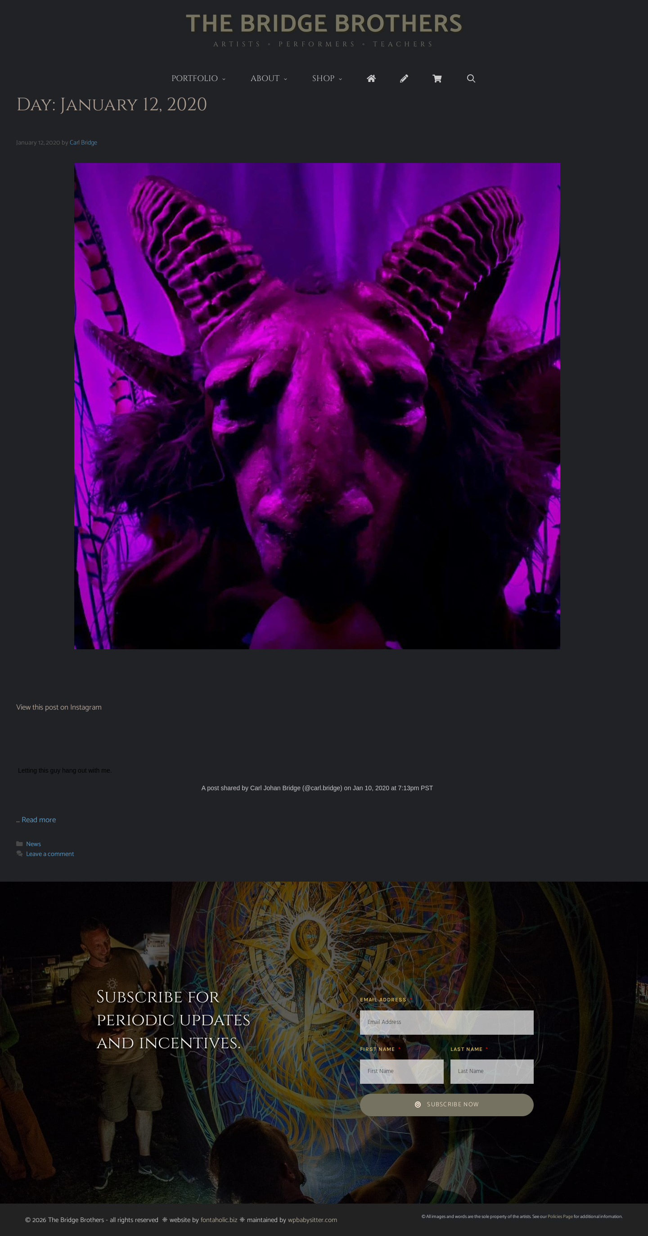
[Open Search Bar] (471, 79)
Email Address (384, 999)
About (275, 79)
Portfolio (204, 79)
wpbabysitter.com (312, 1220)
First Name (378, 1049)
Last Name (467, 1049)
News (33, 844)
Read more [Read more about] (39, 820)
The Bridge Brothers (324, 24)
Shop (333, 79)
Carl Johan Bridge (275, 788)
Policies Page (560, 1217)
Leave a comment (50, 854)
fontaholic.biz (219, 1220)
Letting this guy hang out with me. (65, 770)
